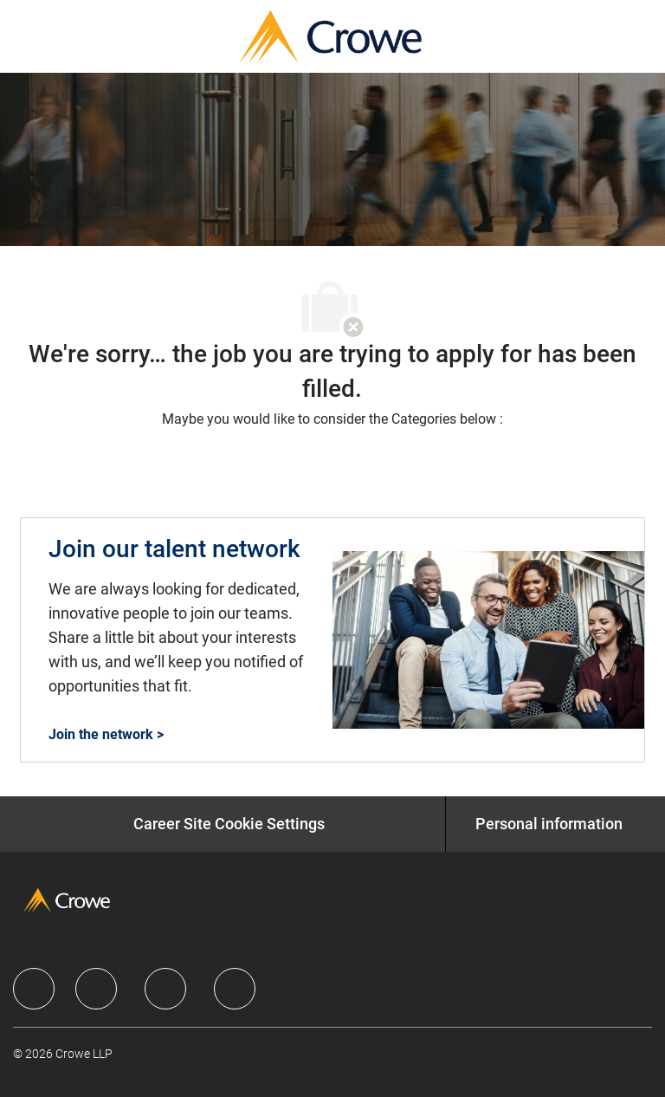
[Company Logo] (331, 35)
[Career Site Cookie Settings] (229, 824)
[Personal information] (549, 824)
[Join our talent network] (332, 640)
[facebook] (34, 988)
